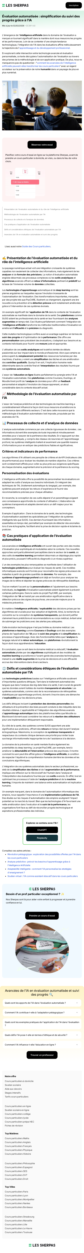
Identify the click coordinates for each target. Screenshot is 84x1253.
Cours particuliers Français (18, 1146)
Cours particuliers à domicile (19, 1081)
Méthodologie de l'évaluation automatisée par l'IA (24, 214)
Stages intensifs (13, 1092)
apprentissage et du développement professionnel (44, 48)
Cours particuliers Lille (16, 1224)
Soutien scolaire (13, 1085)
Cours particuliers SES (16, 1171)
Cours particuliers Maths (17, 1138)
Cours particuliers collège (18, 1114)
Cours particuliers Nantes (17, 1203)
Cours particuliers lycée (16, 1117)
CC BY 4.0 (30, 26)
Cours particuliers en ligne (18, 1106)
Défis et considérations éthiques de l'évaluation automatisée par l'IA (32, 229)
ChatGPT (42, 830)
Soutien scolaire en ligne (17, 1110)
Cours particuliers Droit (16, 1179)
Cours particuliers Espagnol (19, 1167)
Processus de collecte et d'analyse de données (24, 219)
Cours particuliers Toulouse (18, 1232)
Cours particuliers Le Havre (18, 1228)
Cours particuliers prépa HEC (19, 1121)
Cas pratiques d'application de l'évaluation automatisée (27, 224)
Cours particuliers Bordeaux (19, 1207)
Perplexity (42, 838)
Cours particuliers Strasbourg (19, 1216)
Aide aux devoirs (13, 1089)
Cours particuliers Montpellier (19, 1199)
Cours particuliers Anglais (18, 1142)
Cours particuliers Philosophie (20, 1163)
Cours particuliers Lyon (16, 1195)
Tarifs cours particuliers (16, 1096)
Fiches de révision (14, 1125)
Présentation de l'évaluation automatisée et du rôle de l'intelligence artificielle (36, 209)
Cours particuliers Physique (18, 1150)
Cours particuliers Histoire (18, 1154)
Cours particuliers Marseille (18, 1220)
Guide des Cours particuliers (36, 246)
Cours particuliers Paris (16, 1191)
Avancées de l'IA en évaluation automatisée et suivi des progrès (31, 234)
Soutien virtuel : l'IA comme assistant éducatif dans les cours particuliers (43, 876)
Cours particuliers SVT (16, 1175)
